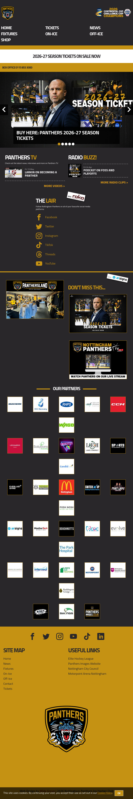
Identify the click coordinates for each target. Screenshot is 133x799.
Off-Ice (96, 34)
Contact (8, 683)
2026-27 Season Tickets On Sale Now (66, 56)
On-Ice (51, 34)
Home (6, 28)
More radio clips (114, 182)
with (76, 196)
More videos (54, 186)
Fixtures (9, 34)
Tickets (52, 28)
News (95, 28)
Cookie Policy (105, 793)
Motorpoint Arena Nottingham (87, 673)
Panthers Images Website (84, 663)
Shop (6, 40)
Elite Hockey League (80, 658)
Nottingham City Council (83, 668)
